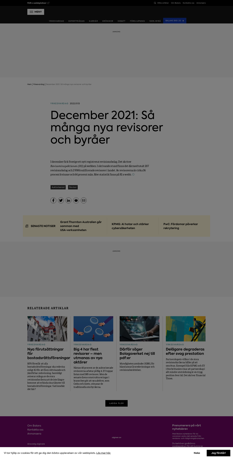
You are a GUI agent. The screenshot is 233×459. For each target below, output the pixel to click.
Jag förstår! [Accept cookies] (218, 453)
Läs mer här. (103, 453)
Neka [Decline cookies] (197, 453)
